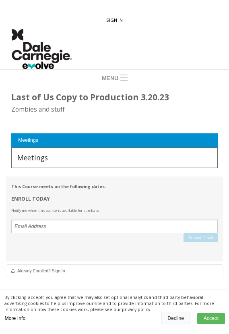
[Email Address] (114, 226)
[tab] (114, 140)
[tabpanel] (114, 158)
